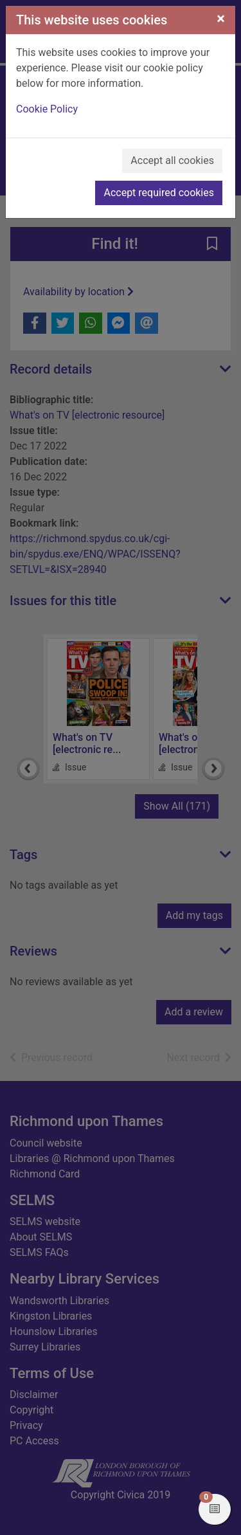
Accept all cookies (172, 160)
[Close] (220, 19)
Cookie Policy (47, 109)
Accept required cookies (158, 192)
